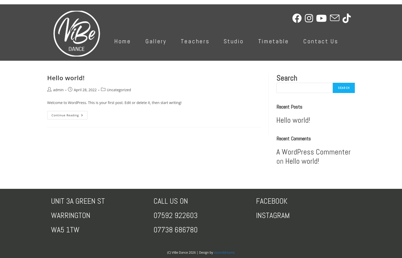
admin (58, 89)
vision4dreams (224, 252)
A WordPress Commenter (313, 152)
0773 (161, 230)
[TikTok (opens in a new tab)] (348, 18)
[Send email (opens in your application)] (336, 18)
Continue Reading (69, 116)
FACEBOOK (271, 201)
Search (286, 78)
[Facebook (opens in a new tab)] (298, 18)
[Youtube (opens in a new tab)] (323, 18)
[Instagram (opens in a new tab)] (310, 18)
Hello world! (66, 78)
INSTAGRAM (273, 215)
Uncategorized (119, 89)
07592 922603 (176, 215)
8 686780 (183, 230)
